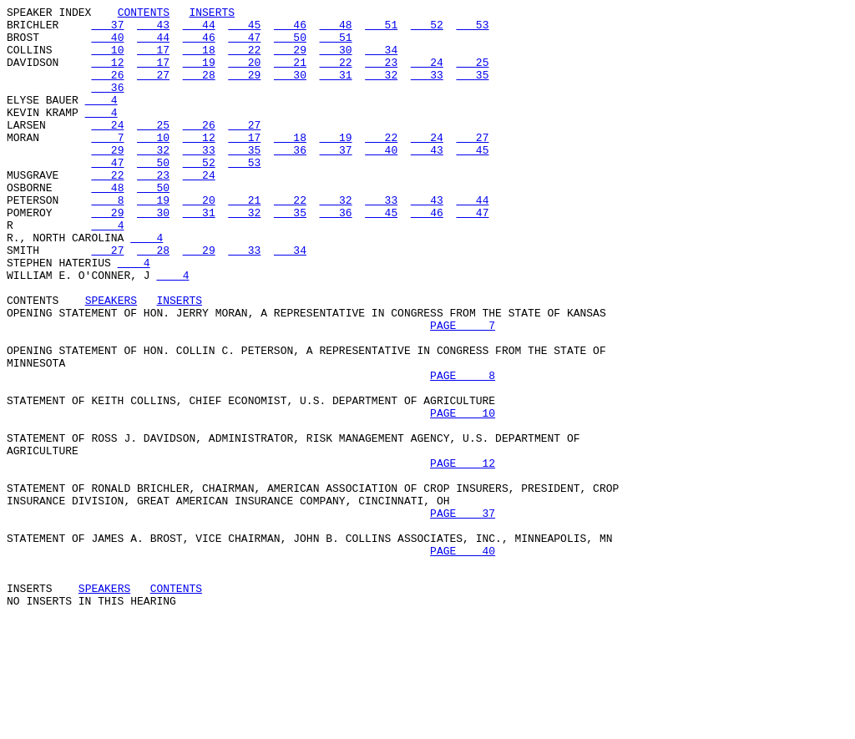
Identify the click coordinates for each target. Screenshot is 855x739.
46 (290, 29)
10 (107, 59)
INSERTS (212, 14)
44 (199, 29)
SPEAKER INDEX (49, 14)
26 (107, 89)
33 (427, 89)
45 (244, 29)
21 (290, 74)
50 (290, 44)
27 (153, 89)
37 (107, 29)
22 (244, 59)
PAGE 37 (462, 615)
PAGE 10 (462, 495)
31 (336, 89)
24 (427, 74)
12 (107, 74)
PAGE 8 (462, 450)
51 (381, 29)
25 (472, 74)
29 (290, 59)
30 (336, 59)
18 (199, 59)
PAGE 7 (462, 389)
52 (427, 29)
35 (472, 89)
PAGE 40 (462, 660)
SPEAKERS (111, 359)
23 (381, 74)
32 (381, 89)
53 (472, 29)
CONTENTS (143, 14)
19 (199, 74)
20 (244, 74)
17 (153, 59)
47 (244, 44)
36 (107, 104)
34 (381, 59)
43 (153, 29)
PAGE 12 (462, 555)
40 (107, 44)
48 (336, 29)
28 (199, 89)
